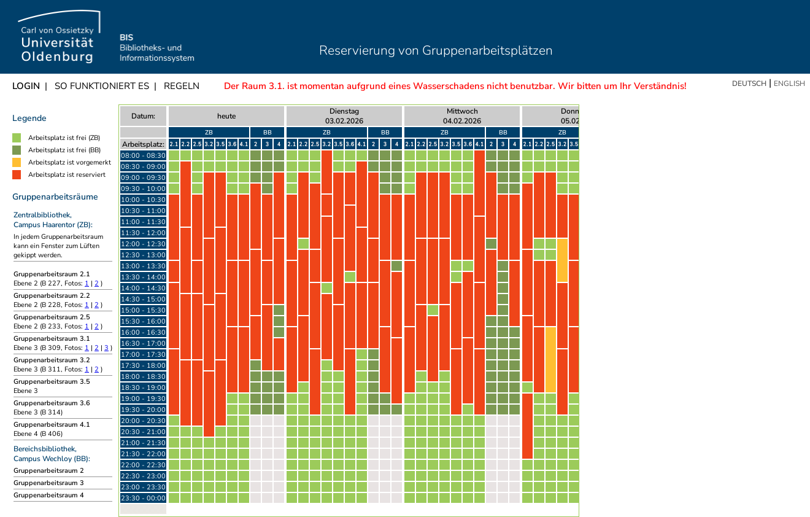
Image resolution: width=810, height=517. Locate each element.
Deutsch (749, 83)
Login (26, 86)
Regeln (181, 86)
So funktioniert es (102, 86)
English (789, 83)
